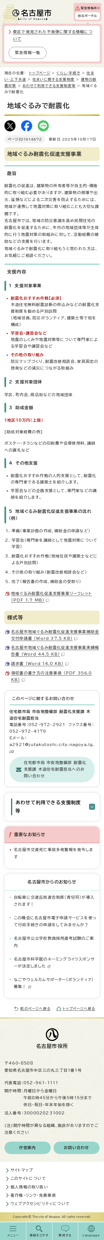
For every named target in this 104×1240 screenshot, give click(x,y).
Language (91, 1235)
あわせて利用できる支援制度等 (49, 86)
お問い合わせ (76, 1148)
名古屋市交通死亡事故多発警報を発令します (53, 853)
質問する (65, 1235)
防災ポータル (87, 15)
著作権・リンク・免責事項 (33, 1195)
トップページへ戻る (79, 1008)
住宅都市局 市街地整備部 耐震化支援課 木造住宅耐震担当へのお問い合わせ (55, 769)
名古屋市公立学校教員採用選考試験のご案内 (54, 941)
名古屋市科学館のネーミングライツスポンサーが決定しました (54, 962)
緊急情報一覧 (27, 53)
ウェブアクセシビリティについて (40, 1204)
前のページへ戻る (35, 1008)
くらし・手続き (68, 73)
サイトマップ (22, 1170)
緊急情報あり (90, 8)
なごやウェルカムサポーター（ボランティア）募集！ (54, 983)
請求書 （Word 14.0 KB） (40, 664)
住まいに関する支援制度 (53, 79)
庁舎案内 (27, 1148)
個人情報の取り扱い (29, 1187)
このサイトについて (28, 1178)
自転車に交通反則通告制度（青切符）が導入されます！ (54, 900)
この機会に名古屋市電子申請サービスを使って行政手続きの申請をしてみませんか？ (55, 921)
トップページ (39, 73)
